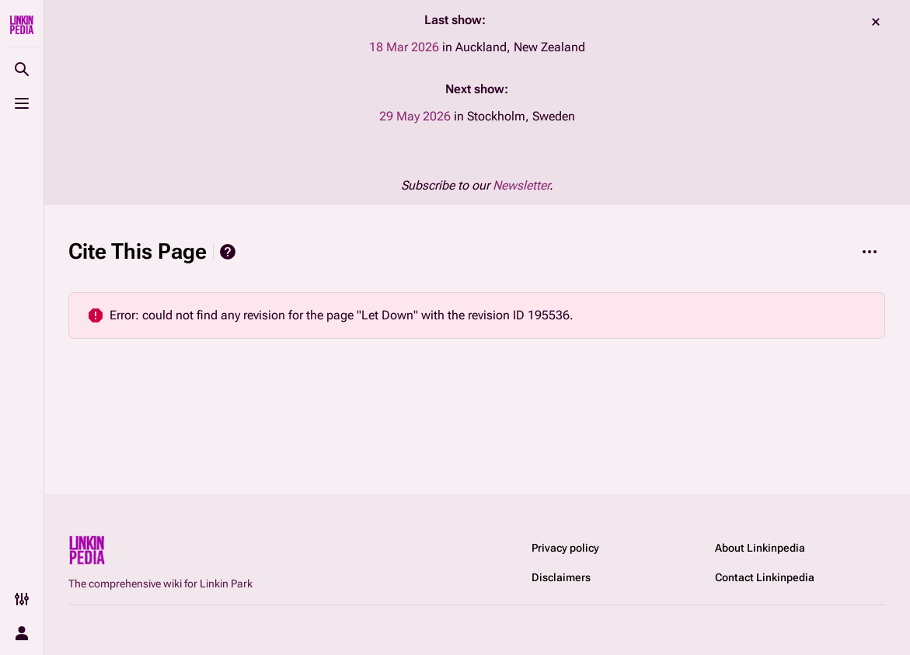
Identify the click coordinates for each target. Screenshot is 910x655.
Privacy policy (565, 548)
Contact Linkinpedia (764, 577)
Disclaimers (561, 577)
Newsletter (521, 185)
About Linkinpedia (760, 548)
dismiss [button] (875, 21)
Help (227, 252)
